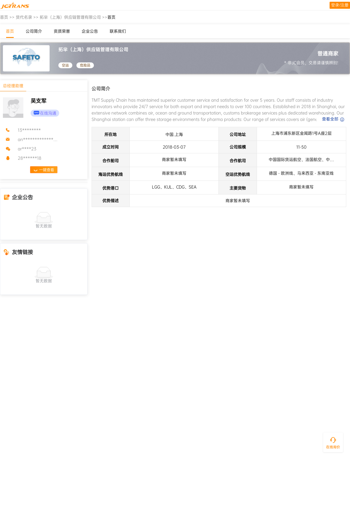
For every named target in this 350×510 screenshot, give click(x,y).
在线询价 (333, 447)
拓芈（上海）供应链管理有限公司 (70, 17)
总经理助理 (13, 85)
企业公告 (90, 31)
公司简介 (34, 31)
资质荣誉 (62, 31)
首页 (4, 17)
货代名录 (24, 17)
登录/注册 (340, 5)
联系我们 (118, 31)
